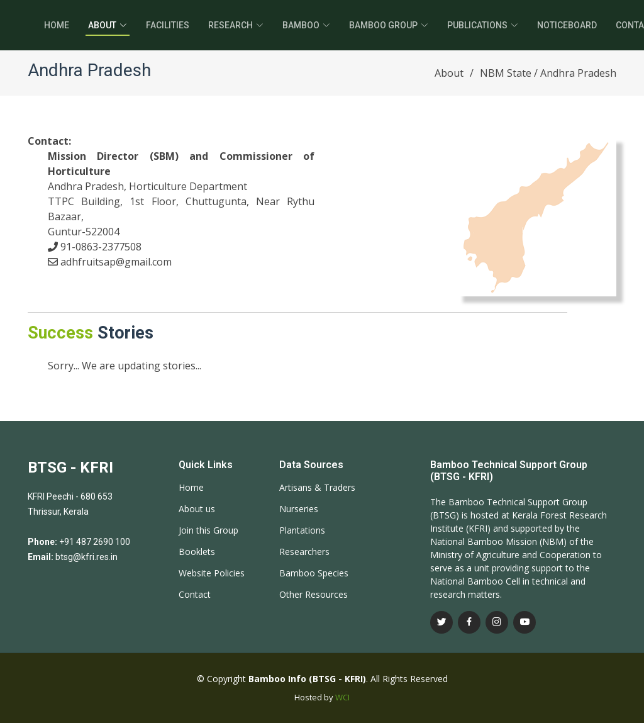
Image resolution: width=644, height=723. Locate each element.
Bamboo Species (313, 573)
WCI (342, 697)
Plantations (302, 530)
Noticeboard (567, 25)
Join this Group (208, 530)
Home (56, 25)
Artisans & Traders (317, 487)
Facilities (167, 25)
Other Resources (313, 594)
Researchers (304, 551)
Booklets (197, 551)
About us (197, 509)
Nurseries (298, 509)
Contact (195, 594)
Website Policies (212, 573)
